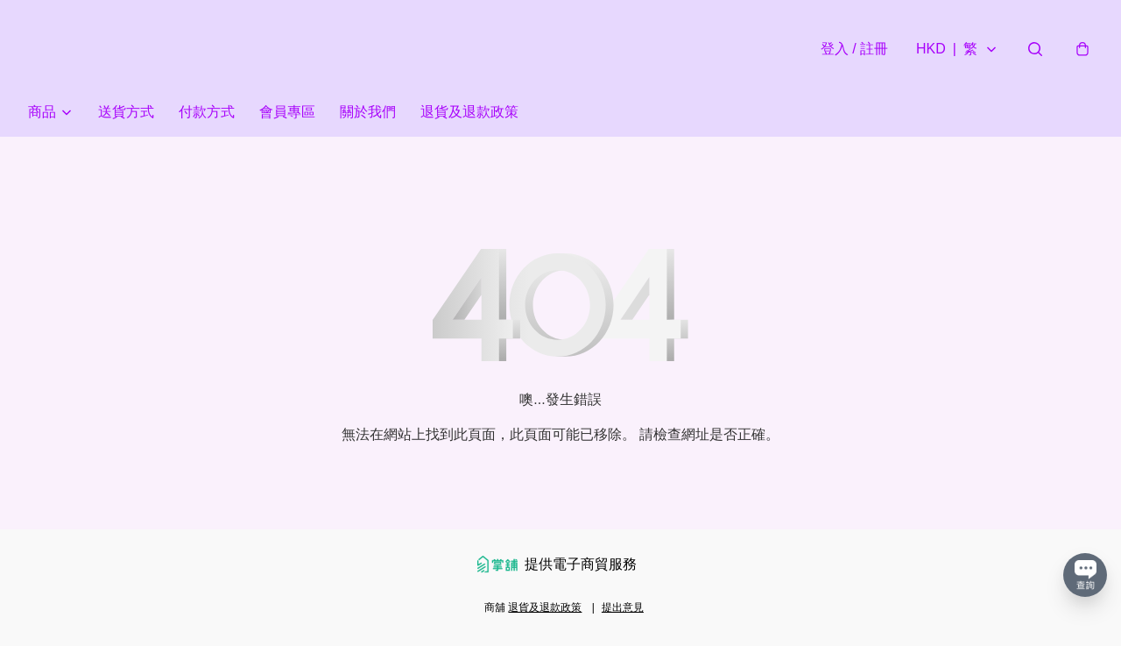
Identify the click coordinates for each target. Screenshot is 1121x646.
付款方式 (207, 111)
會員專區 (287, 111)
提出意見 (623, 607)
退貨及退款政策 (469, 111)
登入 (854, 48)
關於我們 (368, 111)
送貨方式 (126, 111)
